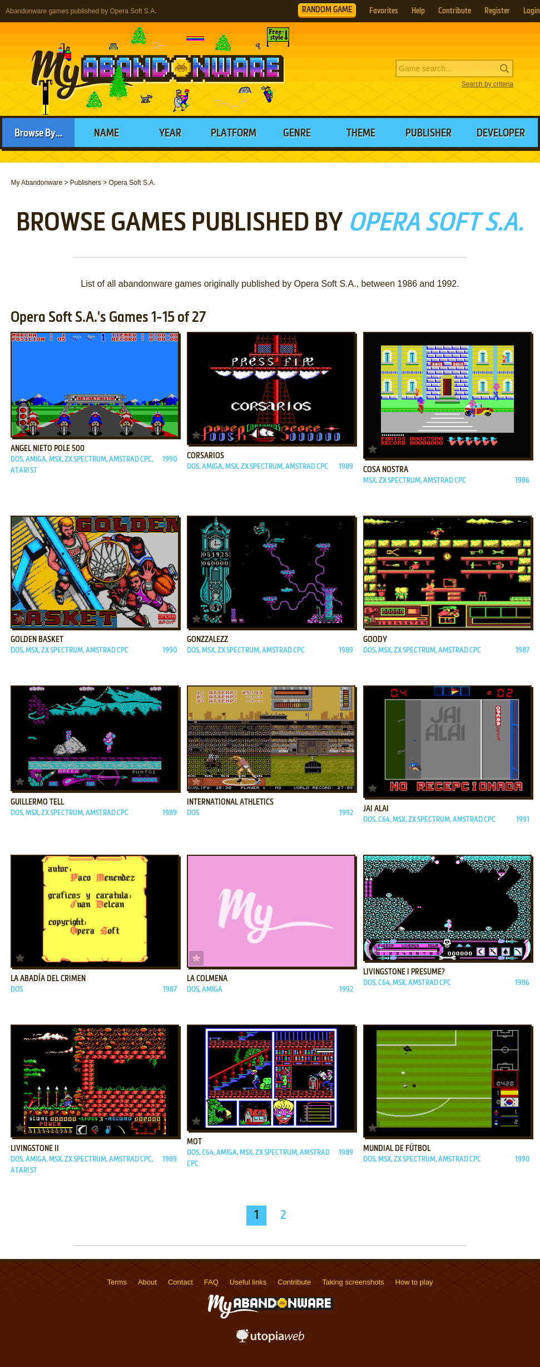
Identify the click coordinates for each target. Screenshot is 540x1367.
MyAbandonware (158, 69)
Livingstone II (35, 1149)
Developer (501, 134)
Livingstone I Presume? (404, 972)
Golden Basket (37, 640)
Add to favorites (20, 428)
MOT (194, 1142)
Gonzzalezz (207, 640)
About (147, 1282)
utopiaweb (270, 1339)
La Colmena (207, 979)
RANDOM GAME (327, 10)
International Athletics (230, 802)
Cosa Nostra (385, 470)
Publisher (428, 134)
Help (418, 11)
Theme (360, 134)
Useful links (248, 1282)
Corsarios (205, 456)
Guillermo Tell (37, 802)
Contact (180, 1282)
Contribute (454, 11)
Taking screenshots (353, 1282)
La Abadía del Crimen (48, 979)
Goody (375, 640)
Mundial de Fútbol (396, 1149)
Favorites (383, 11)
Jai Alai (376, 809)
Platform (233, 134)
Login (531, 11)
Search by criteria (487, 84)
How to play (414, 1282)
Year (170, 134)
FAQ (211, 1282)
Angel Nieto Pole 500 (48, 449)
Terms (117, 1282)
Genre (297, 134)
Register (497, 11)
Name (106, 134)
